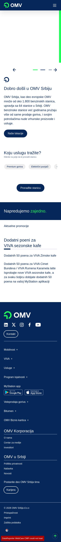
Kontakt (11, 334)
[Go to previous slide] (14, 70)
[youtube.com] (38, 325)
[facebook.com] (30, 325)
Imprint (7, 517)
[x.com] (14, 325)
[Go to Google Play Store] (13, 392)
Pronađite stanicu (30, 188)
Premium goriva (15, 167)
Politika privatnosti (13, 463)
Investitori (9, 447)
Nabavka (8, 468)
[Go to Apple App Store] (34, 392)
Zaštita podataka (12, 522)
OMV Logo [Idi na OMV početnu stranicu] (13, 5)
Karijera (11, 489)
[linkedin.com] (6, 325)
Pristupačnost (11, 512)
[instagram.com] (22, 325)
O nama (8, 437)
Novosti (8, 473)
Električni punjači (39, 167)
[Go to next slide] (55, 70)
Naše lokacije (15, 133)
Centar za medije (12, 442)
